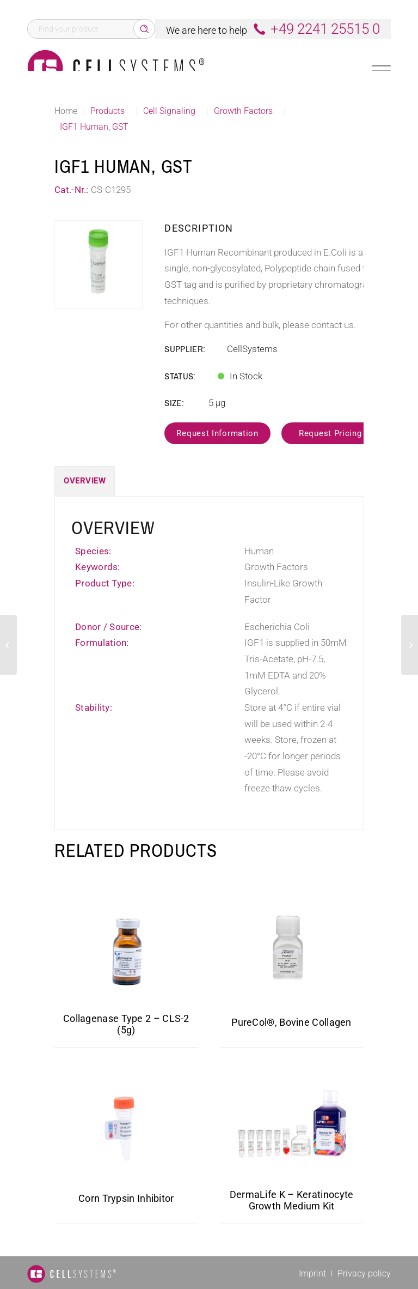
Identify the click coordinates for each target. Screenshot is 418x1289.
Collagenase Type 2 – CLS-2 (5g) (126, 1024)
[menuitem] (312, 1273)
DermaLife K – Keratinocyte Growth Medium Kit (292, 1200)
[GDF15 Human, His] (409, 645)
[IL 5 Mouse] (8, 645)
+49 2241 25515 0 (325, 29)
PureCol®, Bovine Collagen (291, 1022)
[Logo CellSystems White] (116, 68)
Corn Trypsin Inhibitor (126, 1198)
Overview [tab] (85, 481)
